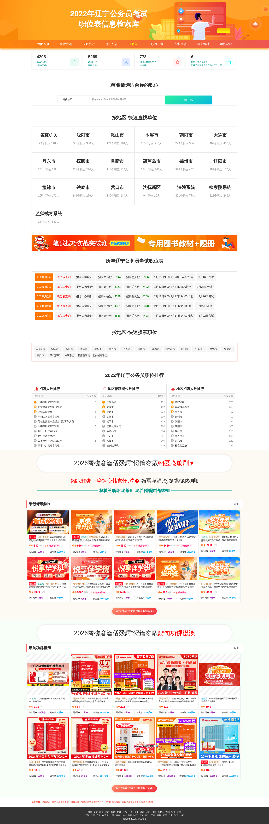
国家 (90, 812)
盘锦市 (213, 348)
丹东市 (127, 348)
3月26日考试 (206, 296)
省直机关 (40, 348)
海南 (142, 812)
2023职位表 (44, 286)
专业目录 (180, 44)
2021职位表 (44, 306)
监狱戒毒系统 (100, 355)
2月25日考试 (205, 286)
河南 (154, 812)
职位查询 (66, 44)
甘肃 (119, 812)
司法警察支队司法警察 (50, 407)
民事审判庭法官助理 (49, 402)
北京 (101, 812)
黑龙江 (161, 812)
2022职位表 (44, 296)
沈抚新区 (55, 355)
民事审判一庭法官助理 (50, 440)
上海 (141, 815)
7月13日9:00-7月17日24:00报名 (173, 315)
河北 (148, 812)
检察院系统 (84, 355)
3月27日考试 (205, 306)
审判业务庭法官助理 (49, 416)
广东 (125, 812)
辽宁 (98, 815)
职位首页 (43, 44)
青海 (118, 815)
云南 (170, 815)
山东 (124, 815)
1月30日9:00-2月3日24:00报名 (172, 286)
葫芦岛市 (170, 348)
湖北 (168, 812)
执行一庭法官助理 (47, 431)
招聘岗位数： (109, 277)
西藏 (159, 815)
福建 (113, 812)
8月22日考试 (206, 315)
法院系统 (69, 355)
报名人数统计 (84, 277)
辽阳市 (199, 348)
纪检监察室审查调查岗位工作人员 (56, 421)
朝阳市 (98, 348)
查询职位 (188, 99)
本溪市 (83, 348)
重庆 (107, 812)
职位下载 (157, 44)
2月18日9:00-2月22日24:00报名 (173, 296)
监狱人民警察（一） (49, 411)
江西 (93, 815)
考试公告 (112, 44)
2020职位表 (44, 315)
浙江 (176, 815)
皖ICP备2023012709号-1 (134, 819)
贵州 (136, 812)
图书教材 (203, 44)
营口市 (40, 355)
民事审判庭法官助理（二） (52, 445)
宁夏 (112, 815)
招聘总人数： (137, 277)
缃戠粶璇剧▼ (40, 504)
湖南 (173, 812)
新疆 (165, 815)
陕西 (135, 815)
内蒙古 (105, 815)
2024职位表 (44, 277)
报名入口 (134, 44)
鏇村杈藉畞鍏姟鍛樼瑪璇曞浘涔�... (134, 788)
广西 (130, 812)
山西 (130, 815)
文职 (182, 815)
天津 (153, 815)
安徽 (95, 812)
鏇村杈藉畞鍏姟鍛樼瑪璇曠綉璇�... (134, 611)
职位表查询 (64, 277)
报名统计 (89, 44)
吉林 (179, 812)
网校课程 (226, 44)
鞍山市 (69, 348)
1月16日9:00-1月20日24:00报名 (173, 277)
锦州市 (184, 348)
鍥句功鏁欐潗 (40, 648)
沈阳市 (55, 348)
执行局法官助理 (46, 436)
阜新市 (155, 348)
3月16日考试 (206, 277)
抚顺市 (141, 348)
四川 (147, 815)
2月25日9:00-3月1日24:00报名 (172, 306)
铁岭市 (227, 348)
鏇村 (236, 504)
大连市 (112, 348)
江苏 (87, 815)
